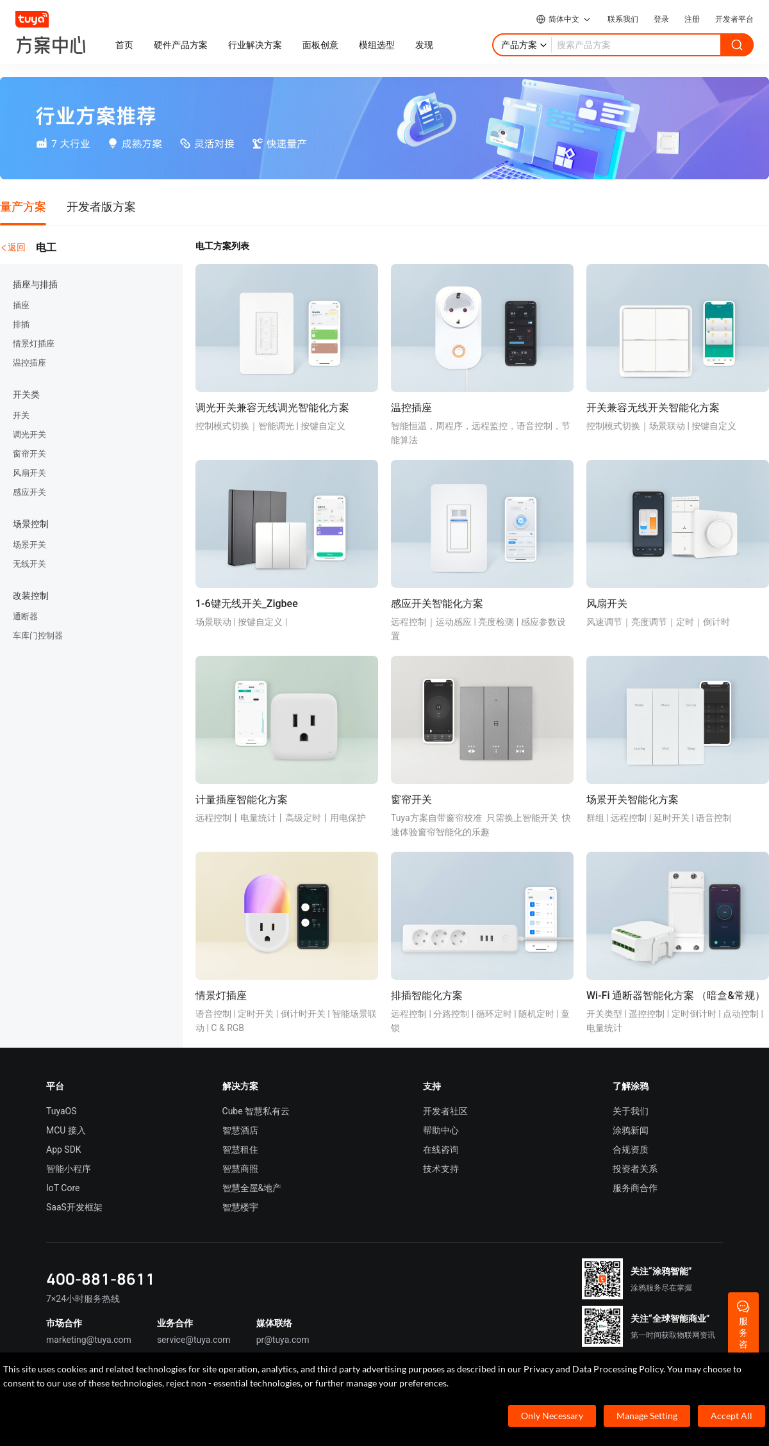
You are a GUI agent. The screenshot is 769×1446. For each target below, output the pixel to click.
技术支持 (441, 1169)
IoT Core (62, 1188)
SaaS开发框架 (74, 1207)
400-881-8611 (100, 1278)
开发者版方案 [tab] (101, 206)
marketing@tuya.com (88, 1340)
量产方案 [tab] (23, 206)
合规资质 (631, 1149)
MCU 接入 (66, 1130)
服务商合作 (635, 1188)
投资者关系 (635, 1169)
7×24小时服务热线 (83, 1299)
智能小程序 (68, 1169)
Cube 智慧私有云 (256, 1111)
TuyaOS (61, 1111)
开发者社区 (445, 1111)
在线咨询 (441, 1149)
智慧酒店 (240, 1130)
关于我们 (631, 1111)
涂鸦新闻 (631, 1130)
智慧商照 (240, 1169)
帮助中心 (441, 1130)
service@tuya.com (194, 1340)
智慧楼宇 (240, 1207)
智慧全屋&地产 (252, 1188)
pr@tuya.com (283, 1340)
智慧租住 (240, 1149)
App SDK (63, 1149)
